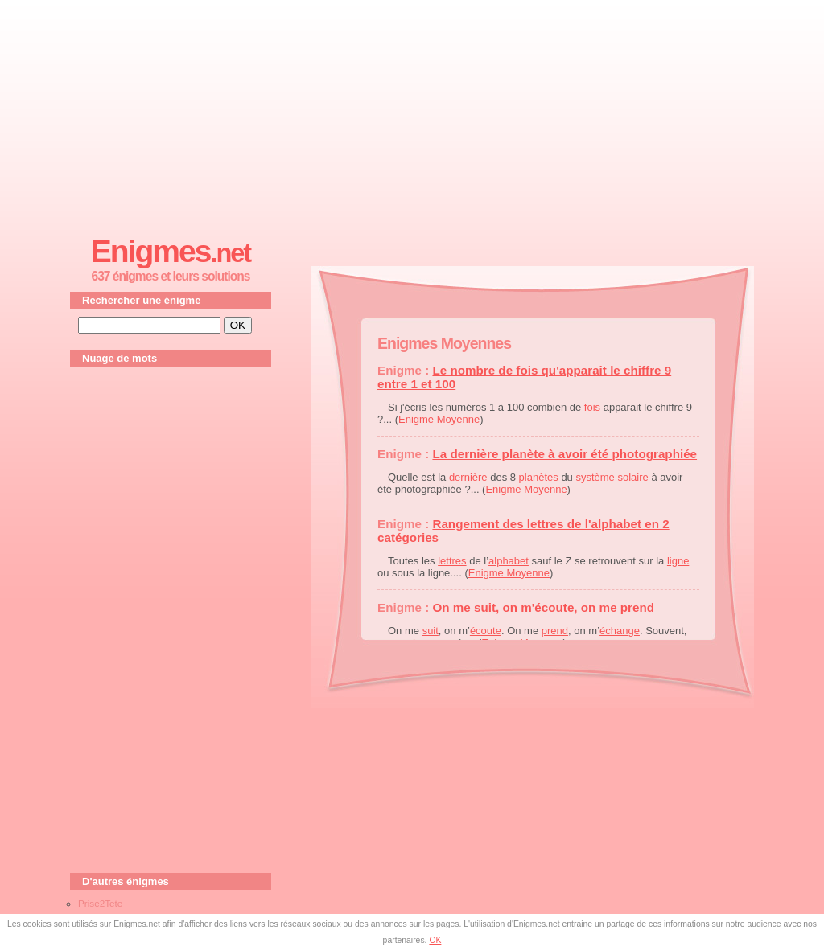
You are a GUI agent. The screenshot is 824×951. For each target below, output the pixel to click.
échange (619, 631)
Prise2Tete (100, 903)
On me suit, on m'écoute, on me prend (543, 607)
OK (435, 940)
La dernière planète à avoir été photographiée (564, 454)
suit (430, 631)
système (594, 477)
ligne (678, 561)
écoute (485, 631)
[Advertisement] (412, 113)
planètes (538, 477)
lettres (452, 561)
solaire (632, 477)
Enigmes (170, 251)
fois (592, 407)
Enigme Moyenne (439, 419)
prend (555, 631)
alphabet (508, 561)
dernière (468, 477)
